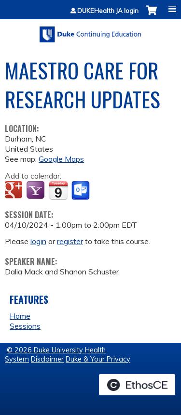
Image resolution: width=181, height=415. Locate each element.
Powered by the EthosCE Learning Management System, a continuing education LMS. (137, 384)
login (38, 241)
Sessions (25, 326)
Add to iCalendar (58, 190)
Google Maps (61, 159)
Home (20, 316)
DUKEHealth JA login (108, 11)
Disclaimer (47, 359)
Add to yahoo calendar (36, 190)
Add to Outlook (81, 190)
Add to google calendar (15, 190)
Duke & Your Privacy (98, 359)
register (70, 241)
